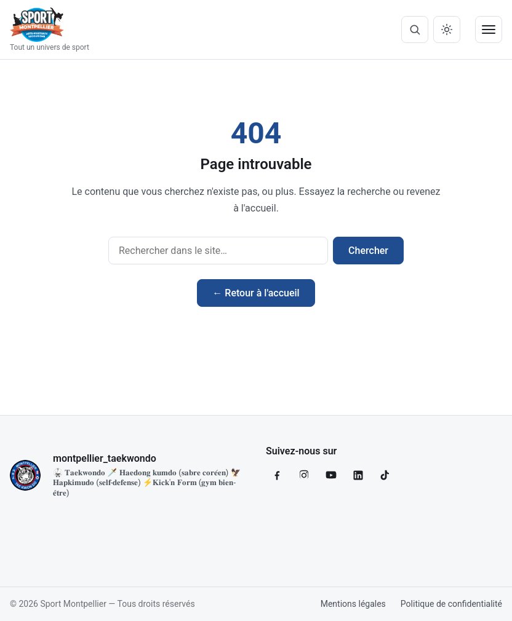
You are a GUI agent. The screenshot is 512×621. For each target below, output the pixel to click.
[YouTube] (331, 475)
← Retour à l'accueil (255, 293)
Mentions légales (353, 604)
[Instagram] (304, 475)
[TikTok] (385, 475)
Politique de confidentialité (451, 604)
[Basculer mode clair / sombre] (446, 29)
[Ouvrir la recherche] (414, 29)
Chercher (368, 250)
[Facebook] (277, 475)
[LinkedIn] (358, 475)
